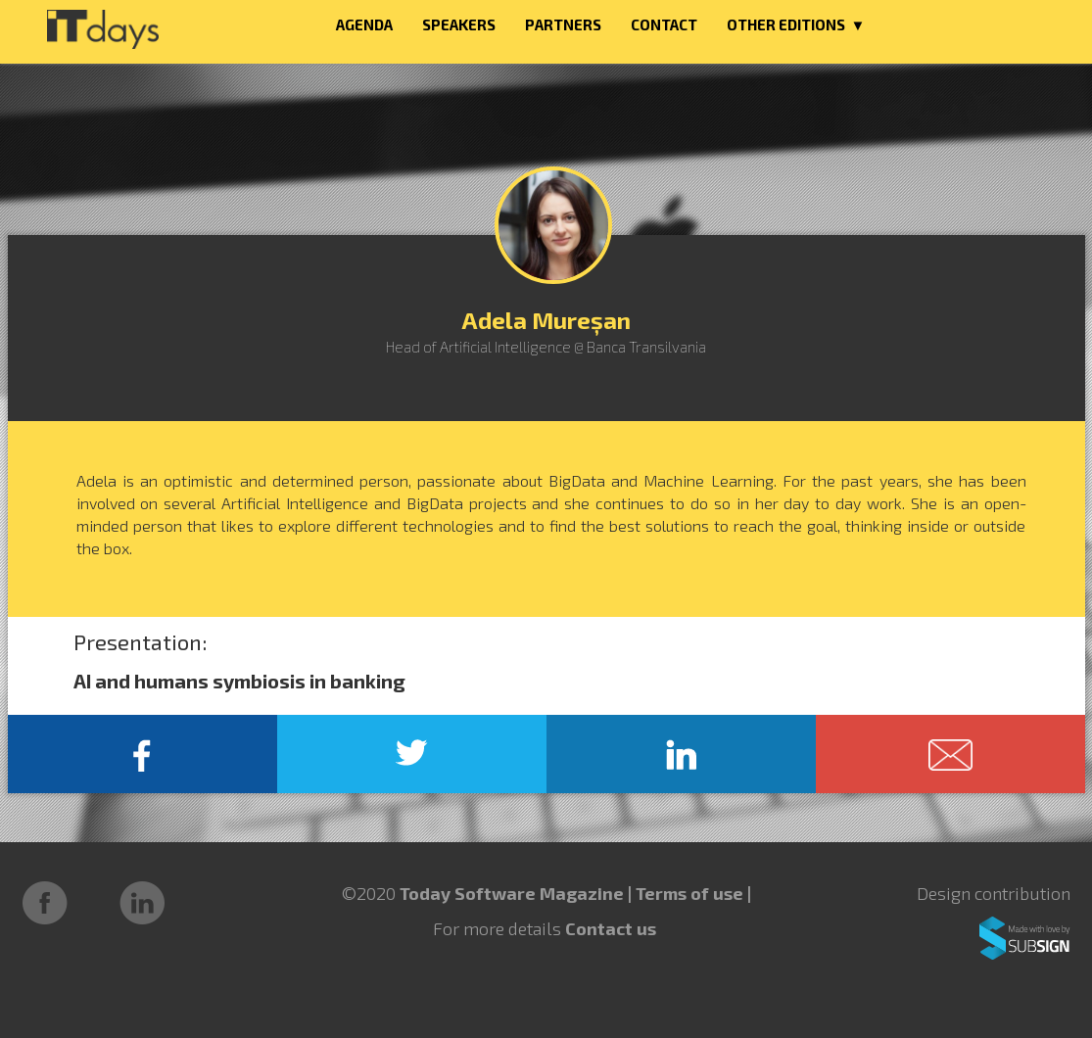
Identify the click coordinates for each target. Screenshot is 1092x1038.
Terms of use (691, 893)
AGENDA (364, 24)
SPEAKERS (459, 24)
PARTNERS (563, 24)
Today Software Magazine (512, 893)
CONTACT (664, 24)
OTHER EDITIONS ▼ (796, 24)
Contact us (610, 928)
